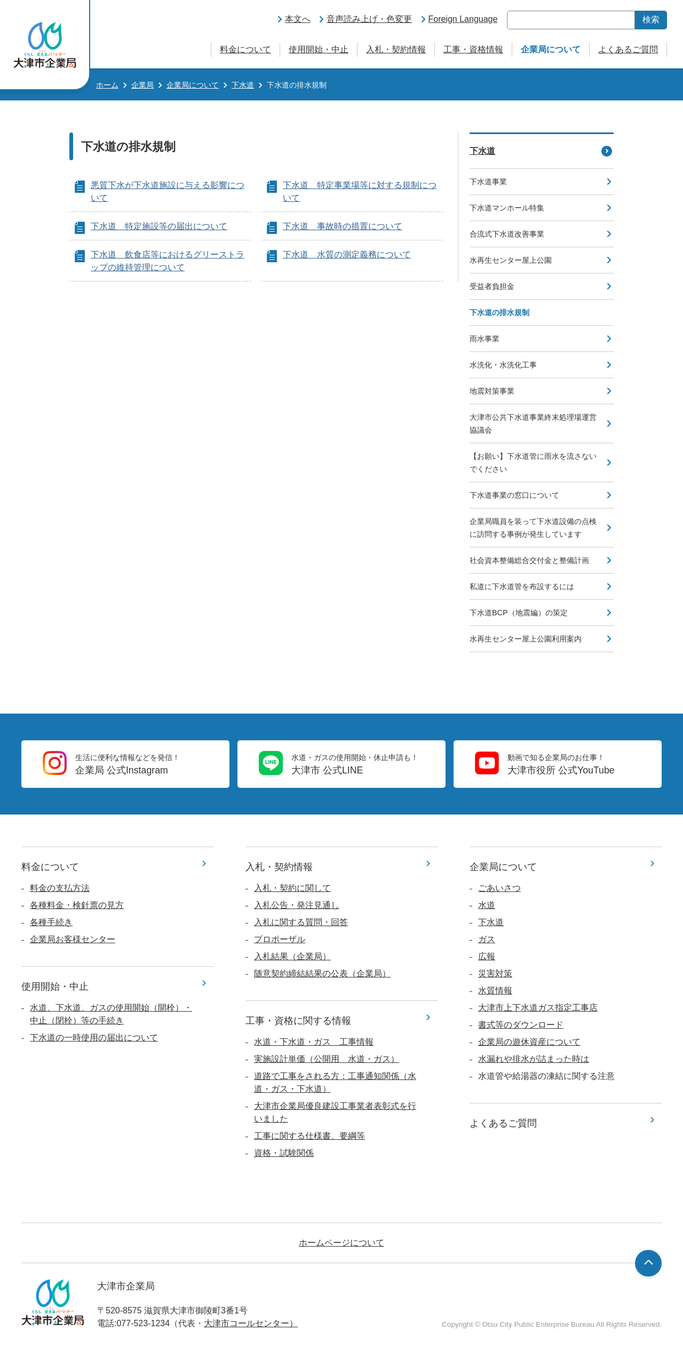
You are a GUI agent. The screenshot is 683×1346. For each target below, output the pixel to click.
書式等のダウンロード (520, 1024)
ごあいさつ (499, 888)
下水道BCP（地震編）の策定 (519, 612)
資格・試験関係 (284, 1152)
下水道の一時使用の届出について (94, 1037)
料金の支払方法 (60, 888)
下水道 (243, 85)
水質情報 (495, 990)
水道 (486, 905)
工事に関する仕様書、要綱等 (309, 1135)
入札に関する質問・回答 (301, 922)
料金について (245, 49)
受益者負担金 (492, 286)
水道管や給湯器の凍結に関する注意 (546, 1076)
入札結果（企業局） (292, 956)
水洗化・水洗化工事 (503, 365)
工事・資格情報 (473, 49)
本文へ (298, 19)
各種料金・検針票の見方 (77, 905)
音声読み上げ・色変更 (369, 19)
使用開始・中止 (318, 49)
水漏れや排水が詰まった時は (533, 1058)
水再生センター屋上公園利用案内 (526, 639)
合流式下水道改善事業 (507, 234)
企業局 (142, 85)
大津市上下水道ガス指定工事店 (538, 1007)
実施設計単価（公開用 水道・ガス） (326, 1058)
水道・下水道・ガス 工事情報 (314, 1041)
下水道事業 (488, 181)
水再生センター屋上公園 (511, 260)
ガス (486, 939)
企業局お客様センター (72, 939)
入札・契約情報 (396, 49)
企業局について (551, 49)
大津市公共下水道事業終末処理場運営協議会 (533, 423)
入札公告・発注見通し (296, 905)
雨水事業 (484, 338)
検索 (651, 19)
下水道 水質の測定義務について (347, 254)
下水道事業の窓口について (514, 495)
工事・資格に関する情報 (298, 1020)
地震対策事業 (492, 391)
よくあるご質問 (628, 49)
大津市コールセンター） (251, 1323)
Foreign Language (463, 19)
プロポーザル (279, 939)
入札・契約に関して (292, 888)
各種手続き (51, 922)
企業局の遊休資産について (529, 1041)
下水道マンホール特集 (507, 208)
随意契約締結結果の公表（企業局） (322, 973)
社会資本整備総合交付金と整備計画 (529, 560)
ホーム (107, 85)
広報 (486, 956)
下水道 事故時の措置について (342, 226)
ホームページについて (341, 1242)
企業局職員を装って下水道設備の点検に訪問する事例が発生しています (533, 527)
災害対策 (495, 973)
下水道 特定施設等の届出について (159, 226)
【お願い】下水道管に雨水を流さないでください (533, 462)
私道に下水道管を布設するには (522, 586)
